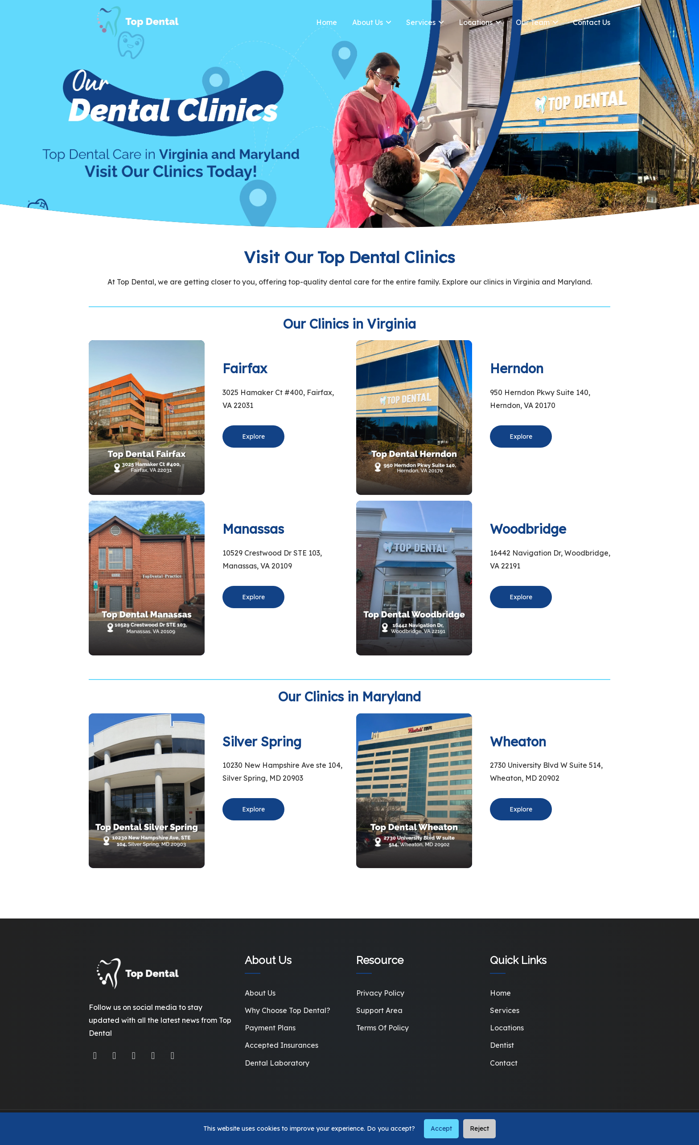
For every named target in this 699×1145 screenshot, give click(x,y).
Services (421, 22)
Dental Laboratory (277, 1063)
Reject (479, 1128)
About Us (367, 22)
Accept (441, 1128)
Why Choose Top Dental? (287, 1010)
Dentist (502, 1045)
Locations (476, 22)
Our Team (533, 22)
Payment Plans (270, 1027)
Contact (504, 1063)
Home (326, 22)
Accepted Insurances (281, 1045)
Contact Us (591, 22)
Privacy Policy (380, 992)
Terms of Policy (382, 1027)
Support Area (379, 1010)
